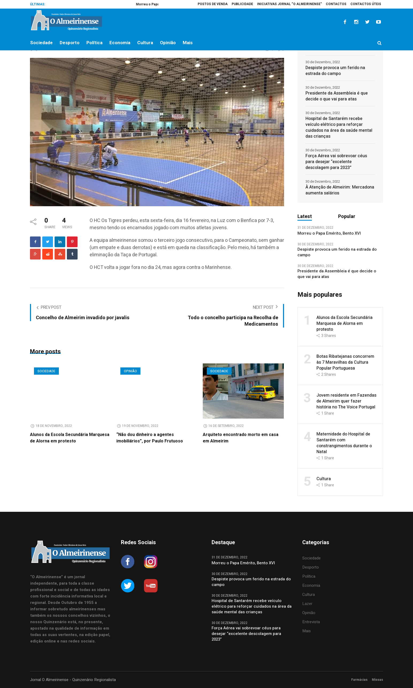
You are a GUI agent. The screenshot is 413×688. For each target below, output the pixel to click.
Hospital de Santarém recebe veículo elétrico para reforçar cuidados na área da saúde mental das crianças (338, 127)
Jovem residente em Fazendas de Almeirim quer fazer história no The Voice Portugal (346, 401)
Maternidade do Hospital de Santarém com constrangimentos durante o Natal (344, 443)
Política (308, 576)
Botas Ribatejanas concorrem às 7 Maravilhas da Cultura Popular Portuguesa (345, 362)
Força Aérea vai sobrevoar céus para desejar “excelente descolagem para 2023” (336, 162)
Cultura (323, 479)
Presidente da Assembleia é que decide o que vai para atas (336, 96)
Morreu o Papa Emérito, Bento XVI (329, 233)
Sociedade (46, 371)
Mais (306, 631)
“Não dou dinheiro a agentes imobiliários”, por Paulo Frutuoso (149, 437)
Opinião (130, 371)
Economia (311, 585)
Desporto (310, 567)
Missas (377, 679)
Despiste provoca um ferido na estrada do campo (335, 71)
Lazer (307, 604)
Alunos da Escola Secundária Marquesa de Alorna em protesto (69, 437)
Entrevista (311, 622)
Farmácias (359, 679)
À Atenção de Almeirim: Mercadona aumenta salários (339, 190)
